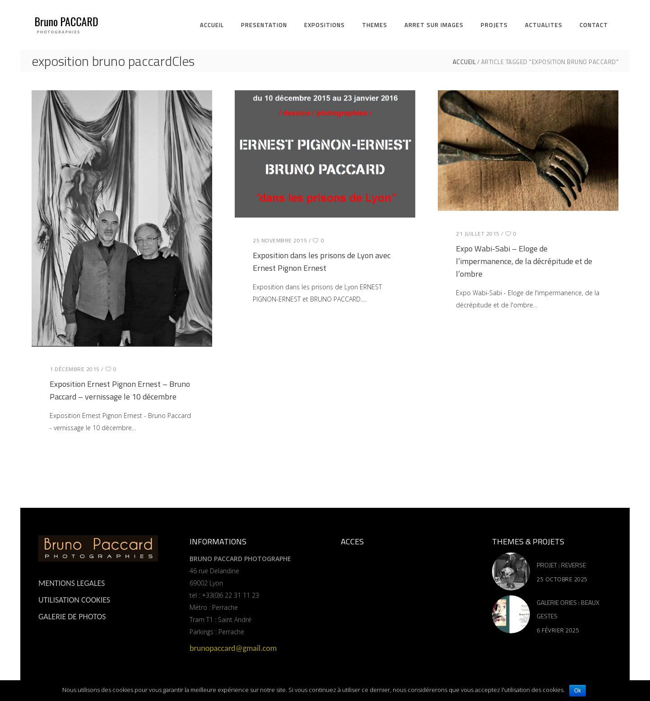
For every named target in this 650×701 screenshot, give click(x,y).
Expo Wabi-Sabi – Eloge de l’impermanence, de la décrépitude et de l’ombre (524, 261)
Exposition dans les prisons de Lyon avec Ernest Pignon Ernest (321, 261)
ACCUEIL (464, 62)
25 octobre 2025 (562, 579)
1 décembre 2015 (75, 369)
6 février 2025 (558, 630)
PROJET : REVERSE (561, 565)
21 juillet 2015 (478, 233)
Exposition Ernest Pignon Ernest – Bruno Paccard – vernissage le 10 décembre (120, 390)
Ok (577, 690)
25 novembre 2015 (280, 240)
